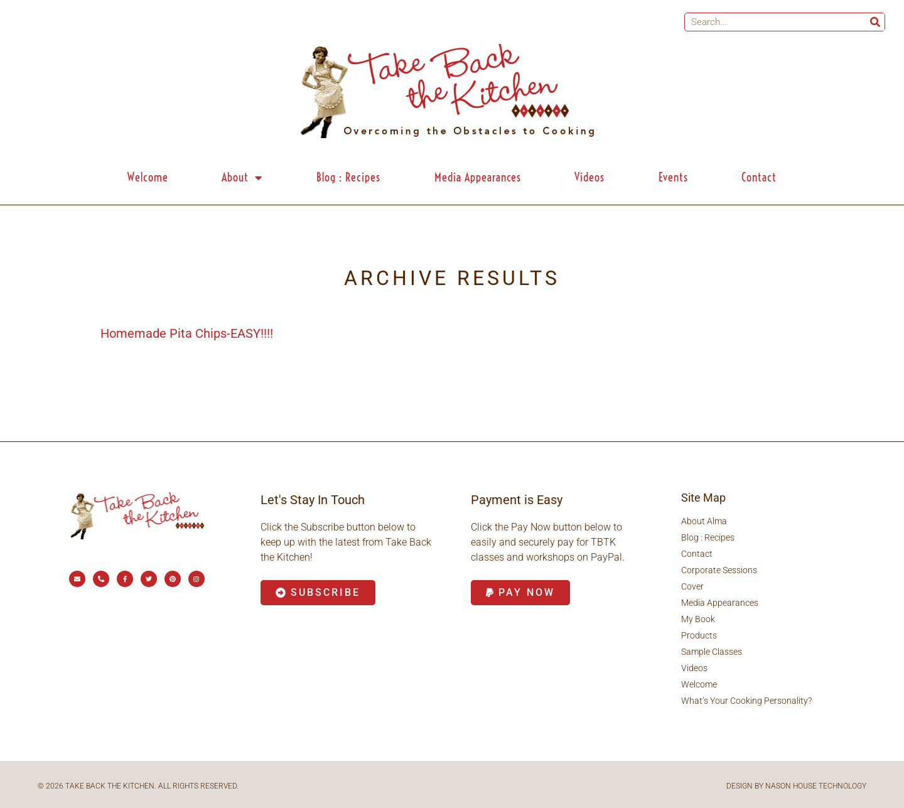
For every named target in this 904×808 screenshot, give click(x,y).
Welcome (147, 177)
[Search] (875, 22)
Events (673, 177)
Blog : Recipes (348, 177)
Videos (589, 177)
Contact (759, 177)
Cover (692, 586)
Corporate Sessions (719, 570)
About (242, 178)
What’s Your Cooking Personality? (746, 701)
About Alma (704, 521)
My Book (698, 619)
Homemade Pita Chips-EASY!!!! (186, 333)
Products (699, 635)
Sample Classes (711, 652)
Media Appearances (477, 177)
